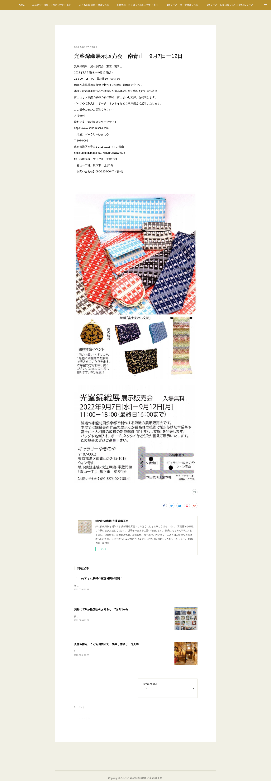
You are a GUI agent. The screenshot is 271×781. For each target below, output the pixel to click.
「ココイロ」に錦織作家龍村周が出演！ (98, 578)
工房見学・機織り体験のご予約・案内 (51, 4)
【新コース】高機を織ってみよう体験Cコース (230, 4)
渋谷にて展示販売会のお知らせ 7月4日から (101, 609)
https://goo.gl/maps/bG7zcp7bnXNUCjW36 (99, 152)
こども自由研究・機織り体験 (94, 4)
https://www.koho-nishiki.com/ (91, 128)
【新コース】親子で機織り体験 (182, 4)
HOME (21, 4)
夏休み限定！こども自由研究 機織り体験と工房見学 (106, 644)
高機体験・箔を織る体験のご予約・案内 (137, 4)
